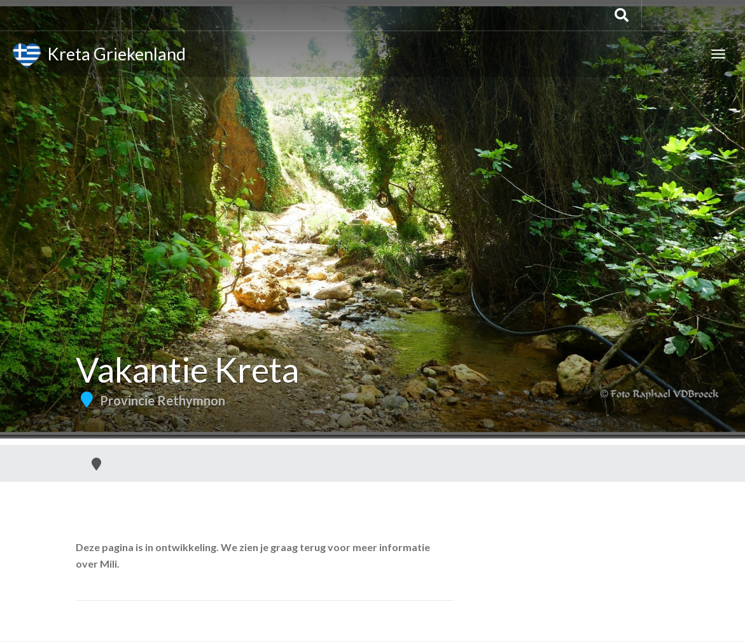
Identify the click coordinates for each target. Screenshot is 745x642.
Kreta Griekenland (99, 56)
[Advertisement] (372, 350)
